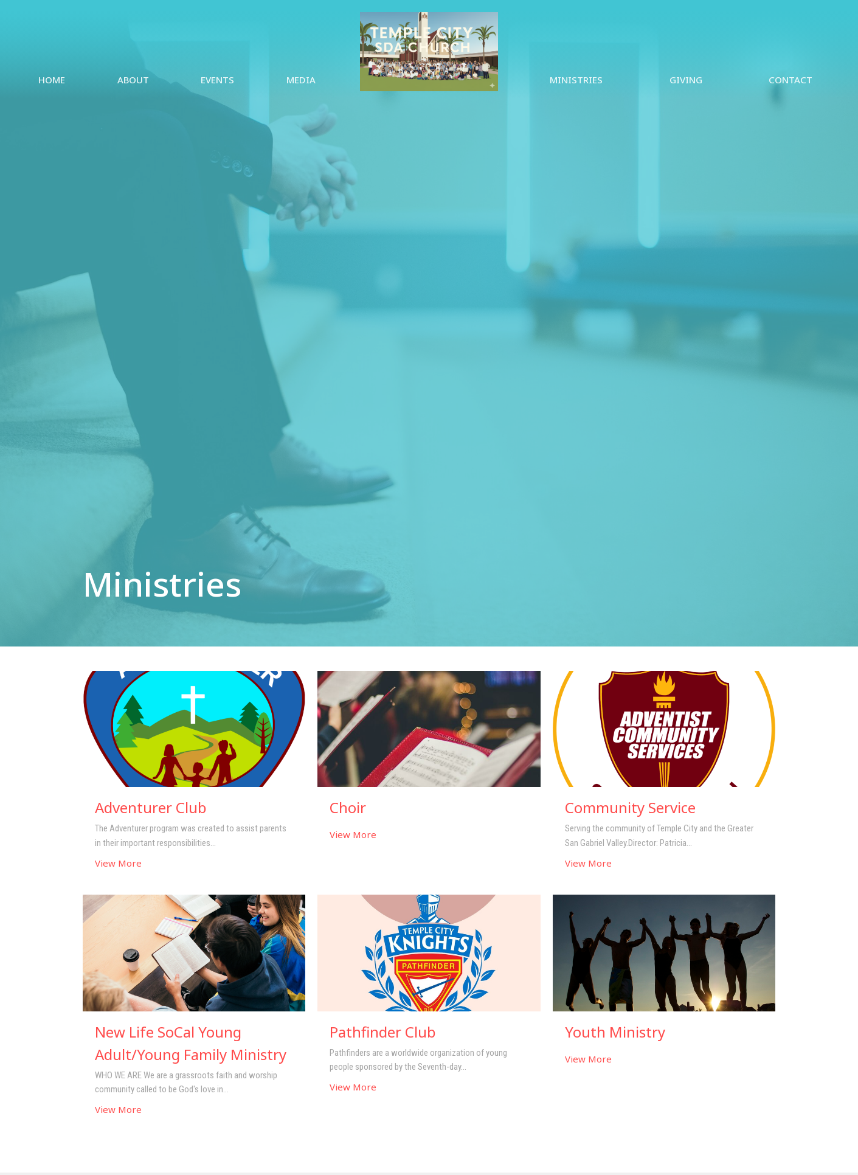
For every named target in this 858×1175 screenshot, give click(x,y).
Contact (790, 80)
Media (301, 80)
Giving (685, 80)
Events (217, 80)
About (133, 80)
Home (51, 80)
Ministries (576, 80)
